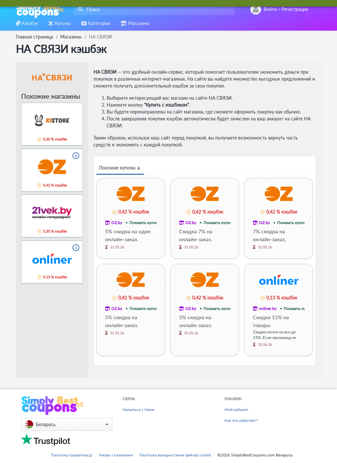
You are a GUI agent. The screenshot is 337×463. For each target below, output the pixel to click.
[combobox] (153, 9)
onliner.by (267, 308)
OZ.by (116, 222)
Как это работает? (241, 420)
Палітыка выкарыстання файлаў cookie (175, 454)
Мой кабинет (236, 409)
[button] (67, 424)
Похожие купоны (120, 168)
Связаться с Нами (138, 409)
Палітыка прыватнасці (71, 454)
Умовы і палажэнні (116, 454)
